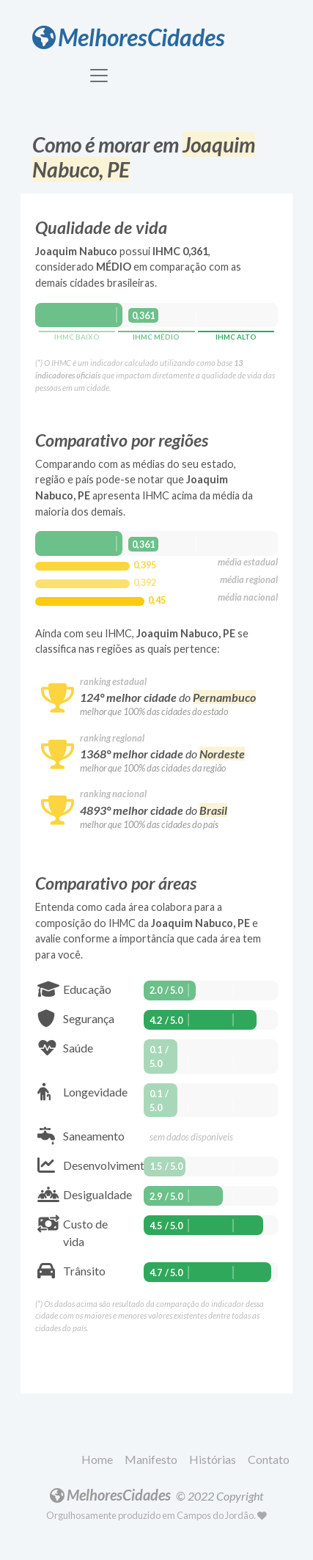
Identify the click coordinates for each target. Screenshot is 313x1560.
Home (97, 1459)
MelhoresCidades (128, 37)
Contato (269, 1459)
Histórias (212, 1459)
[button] (100, 1460)
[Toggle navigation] (99, 75)
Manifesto (151, 1459)
